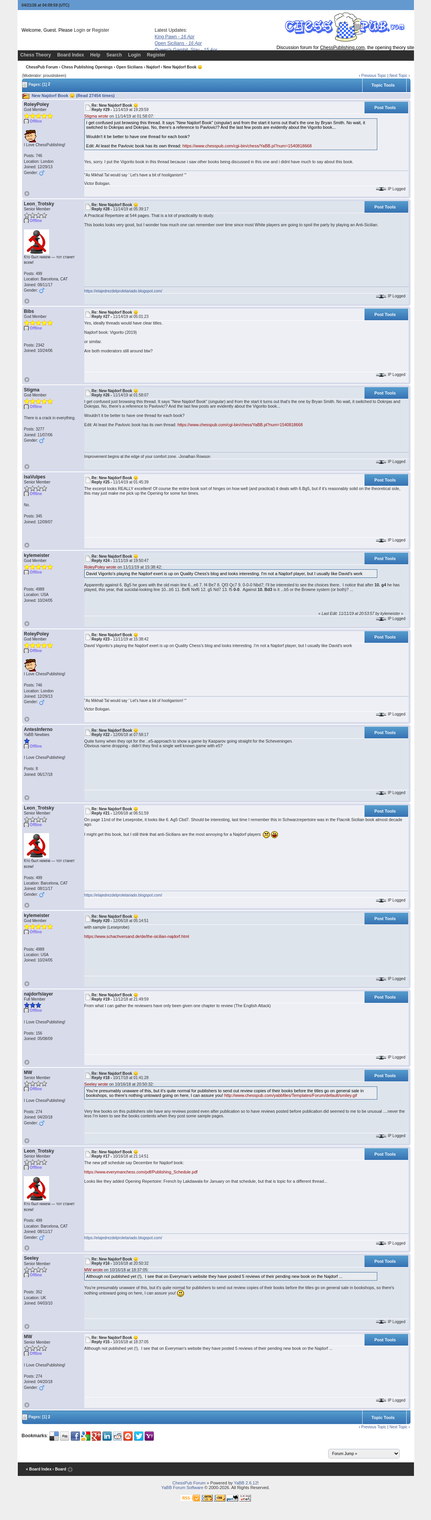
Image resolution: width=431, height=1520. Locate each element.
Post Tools (384, 107)
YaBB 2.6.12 (245, 1483)
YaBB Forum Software (182, 1487)
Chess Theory (35, 55)
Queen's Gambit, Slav (186, 50)
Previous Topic (373, 75)
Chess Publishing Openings (87, 67)
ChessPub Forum (42, 67)
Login (79, 30)
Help (95, 55)
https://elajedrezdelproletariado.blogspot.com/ (123, 291)
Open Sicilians (178, 43)
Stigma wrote (96, 116)
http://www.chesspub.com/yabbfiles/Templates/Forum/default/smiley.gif (290, 1095)
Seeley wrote (96, 1084)
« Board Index (38, 1469)
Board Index (70, 55)
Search (114, 55)
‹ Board (59, 1469)
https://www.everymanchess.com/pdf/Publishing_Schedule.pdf (141, 1172)
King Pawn (174, 36)
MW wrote (93, 1269)
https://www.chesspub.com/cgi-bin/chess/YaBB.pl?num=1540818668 (247, 145)
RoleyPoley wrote (100, 567)
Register (100, 30)
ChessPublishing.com (342, 47)
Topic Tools (383, 85)
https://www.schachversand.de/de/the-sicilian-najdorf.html (136, 936)
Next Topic (399, 75)
